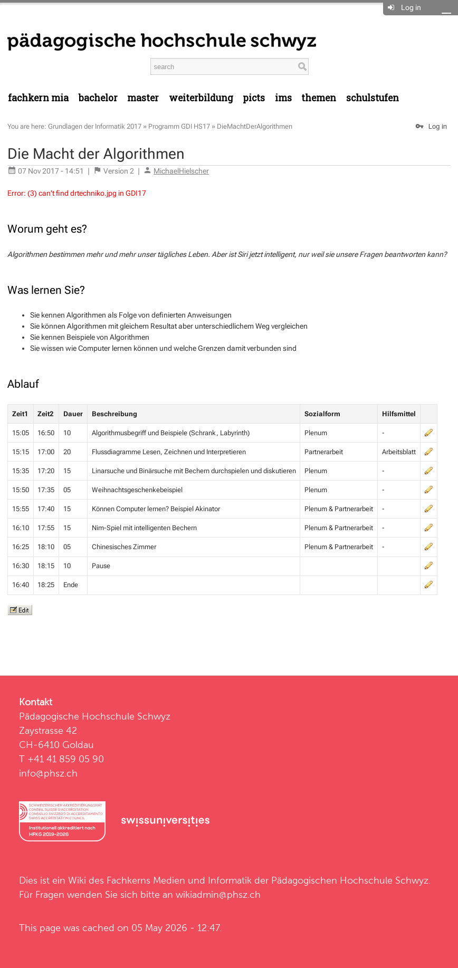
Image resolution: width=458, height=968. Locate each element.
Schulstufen (372, 98)
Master (143, 98)
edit (428, 432)
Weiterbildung (201, 98)
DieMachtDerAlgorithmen (254, 126)
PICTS (254, 98)
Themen (318, 98)
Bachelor (98, 98)
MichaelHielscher (181, 171)
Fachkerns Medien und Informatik (179, 880)
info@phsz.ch (48, 773)
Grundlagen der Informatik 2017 (94, 126)
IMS (283, 98)
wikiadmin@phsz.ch (218, 894)
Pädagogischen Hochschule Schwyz (349, 880)
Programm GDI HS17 (179, 126)
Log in (411, 7)
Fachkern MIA (38, 98)
